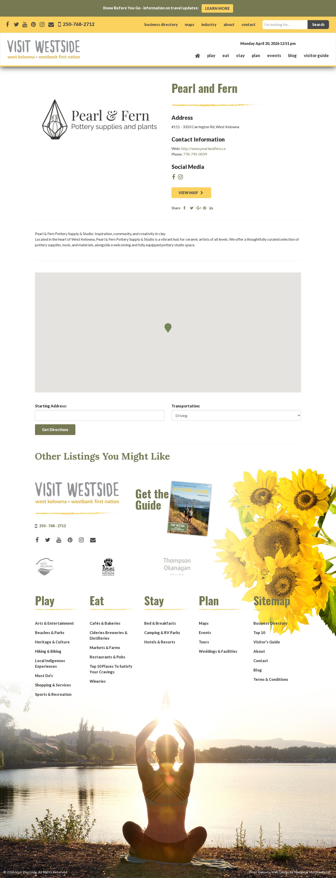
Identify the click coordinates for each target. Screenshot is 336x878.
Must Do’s (44, 675)
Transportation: (186, 406)
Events (205, 632)
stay (240, 55)
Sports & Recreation (53, 694)
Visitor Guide (316, 55)
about (229, 24)
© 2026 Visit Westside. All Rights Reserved (35, 872)
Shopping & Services (53, 685)
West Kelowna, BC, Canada (300, 43)
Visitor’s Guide (266, 642)
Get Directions (55, 429)
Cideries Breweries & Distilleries (108, 635)
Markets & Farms (105, 647)
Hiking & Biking (48, 651)
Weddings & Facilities (218, 651)
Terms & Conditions (270, 679)
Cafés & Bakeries (105, 623)
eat (225, 55)
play (211, 55)
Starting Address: (51, 406)
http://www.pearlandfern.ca (203, 148)
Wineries (98, 681)
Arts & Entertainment (54, 623)
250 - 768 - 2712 (52, 525)
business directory (161, 24)
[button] (168, 328)
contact (249, 24)
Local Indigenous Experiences (50, 663)
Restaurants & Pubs (107, 657)
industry (209, 24)
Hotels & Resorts (159, 642)
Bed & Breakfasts (160, 623)
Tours (204, 642)
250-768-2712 (78, 24)
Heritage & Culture (52, 642)
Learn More (217, 8)
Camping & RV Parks (162, 632)
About (259, 651)
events (274, 55)
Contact (260, 660)
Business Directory (270, 623)
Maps (204, 623)
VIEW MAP (190, 192)
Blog (292, 55)
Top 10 (259, 632)
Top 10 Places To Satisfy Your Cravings (111, 669)
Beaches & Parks (49, 632)
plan (256, 55)
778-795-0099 (195, 154)
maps (189, 24)
